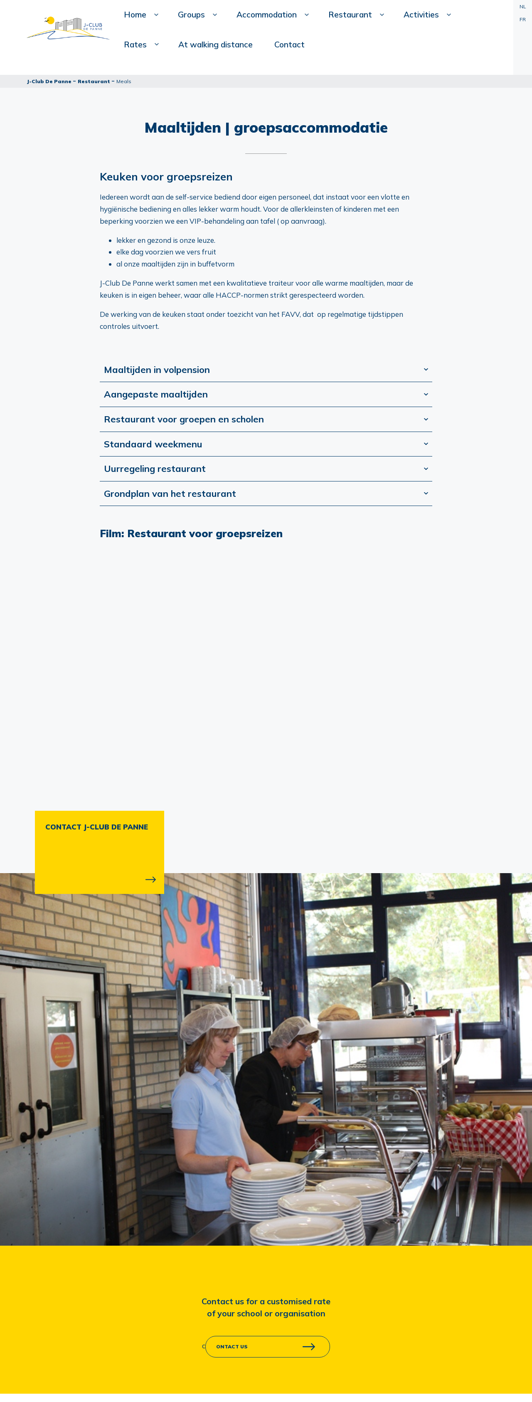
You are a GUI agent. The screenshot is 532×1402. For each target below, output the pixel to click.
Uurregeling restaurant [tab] (155, 468)
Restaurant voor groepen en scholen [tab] (184, 419)
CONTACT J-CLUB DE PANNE (96, 826)
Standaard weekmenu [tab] (153, 444)
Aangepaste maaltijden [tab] (156, 394)
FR (523, 19)
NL (523, 6)
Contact (160, 124)
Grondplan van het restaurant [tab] (170, 493)
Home (158, 60)
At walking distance (439, 41)
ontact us (232, 1346)
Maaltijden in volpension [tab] (157, 369)
